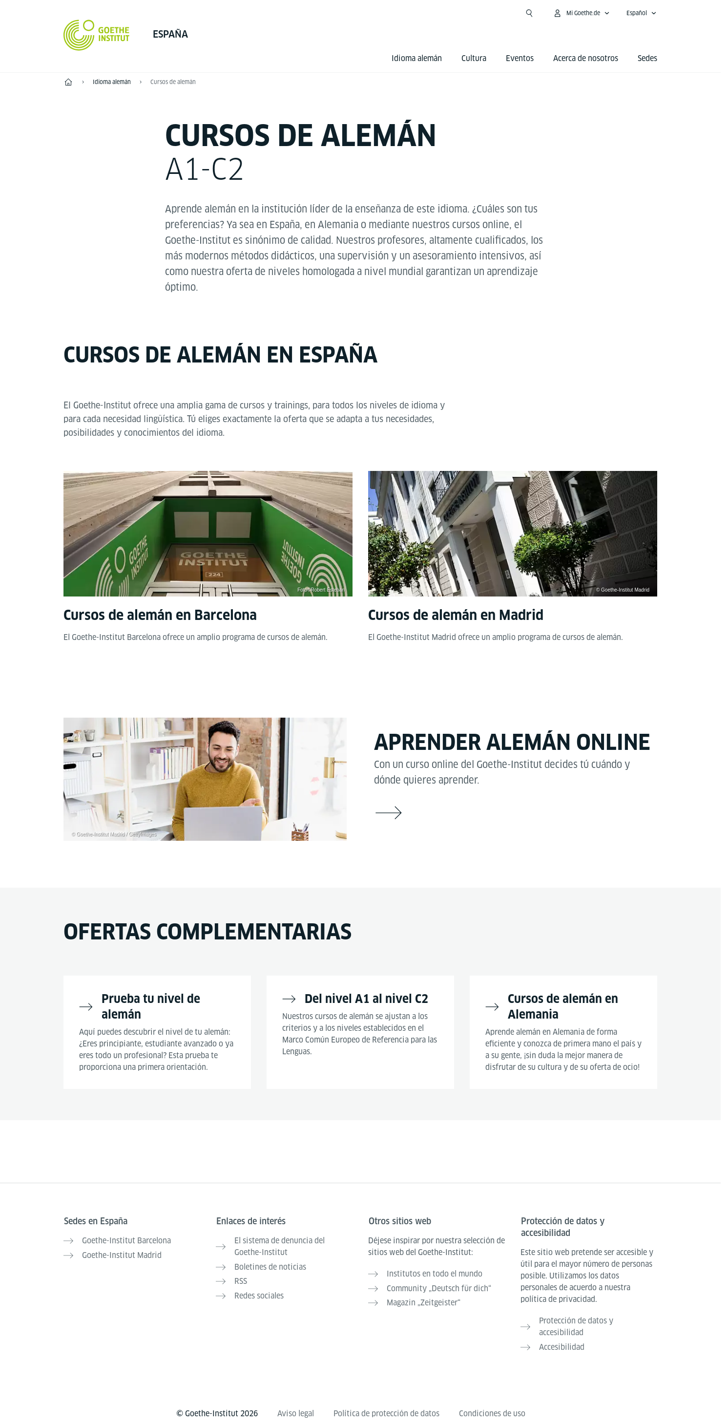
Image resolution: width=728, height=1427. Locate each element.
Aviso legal (295, 1411)
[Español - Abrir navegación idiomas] (641, 13)
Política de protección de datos (386, 1411)
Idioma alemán (417, 58)
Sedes (647, 58)
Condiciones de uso (492, 1411)
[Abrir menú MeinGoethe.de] (581, 13)
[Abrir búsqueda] (529, 13)
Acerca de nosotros (585, 58)
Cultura (473, 58)
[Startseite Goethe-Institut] (96, 35)
